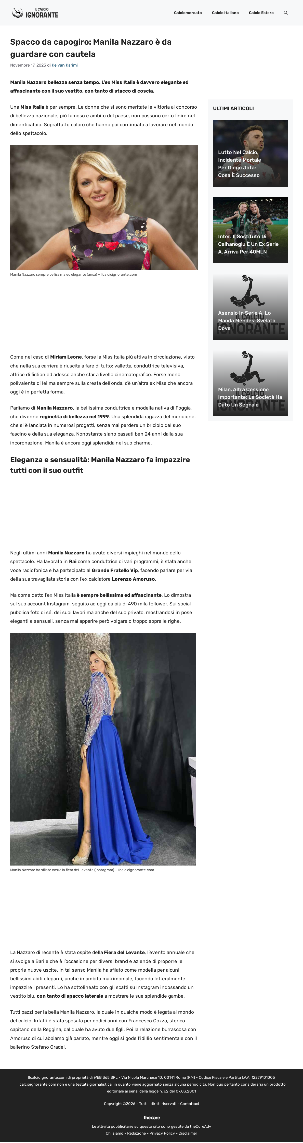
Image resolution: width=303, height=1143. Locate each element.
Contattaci (189, 1103)
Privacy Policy (162, 1133)
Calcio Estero (261, 12)
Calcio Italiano (225, 12)
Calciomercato (188, 12)
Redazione (136, 1133)
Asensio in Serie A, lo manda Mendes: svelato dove (246, 320)
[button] (286, 12)
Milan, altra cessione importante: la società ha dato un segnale (250, 397)
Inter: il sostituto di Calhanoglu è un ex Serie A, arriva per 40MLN (248, 244)
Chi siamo (114, 1133)
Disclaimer (188, 1133)
